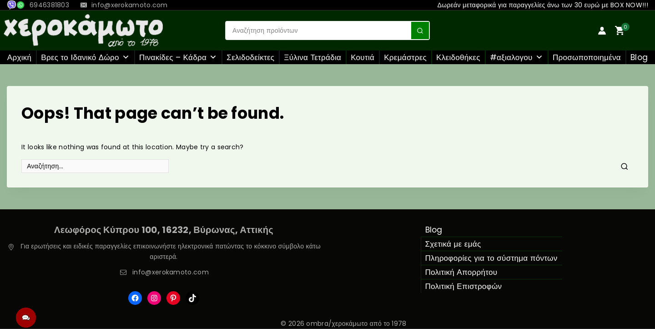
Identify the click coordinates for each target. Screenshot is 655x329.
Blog (639, 57)
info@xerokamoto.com (170, 272)
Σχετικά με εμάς (453, 243)
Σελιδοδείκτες (250, 57)
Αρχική (19, 57)
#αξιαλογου (516, 57)
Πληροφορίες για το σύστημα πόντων (491, 258)
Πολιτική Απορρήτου (461, 272)
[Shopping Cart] (633, 30)
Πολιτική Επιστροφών (463, 286)
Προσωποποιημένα (587, 57)
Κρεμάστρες (405, 57)
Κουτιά (362, 57)
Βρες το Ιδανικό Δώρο (85, 57)
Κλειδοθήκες (458, 57)
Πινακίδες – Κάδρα (178, 57)
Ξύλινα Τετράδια (312, 57)
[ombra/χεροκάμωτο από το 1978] (83, 30)
